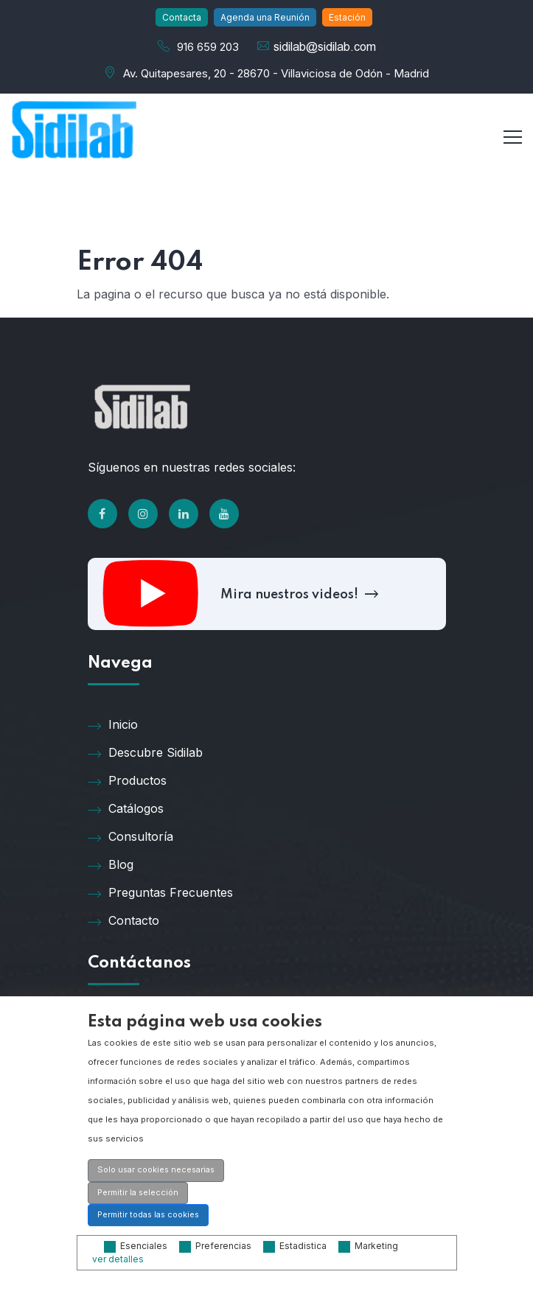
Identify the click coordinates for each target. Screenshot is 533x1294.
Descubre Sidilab (145, 753)
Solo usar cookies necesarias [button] (156, 1170)
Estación (347, 17)
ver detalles (118, 1259)
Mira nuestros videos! (297, 594)
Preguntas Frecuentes (160, 893)
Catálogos (126, 809)
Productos (127, 781)
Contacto (123, 921)
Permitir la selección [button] (137, 1192)
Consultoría (130, 837)
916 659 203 (208, 47)
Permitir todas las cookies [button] (148, 1215)
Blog (110, 865)
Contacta (181, 17)
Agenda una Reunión (265, 17)
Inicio (113, 725)
